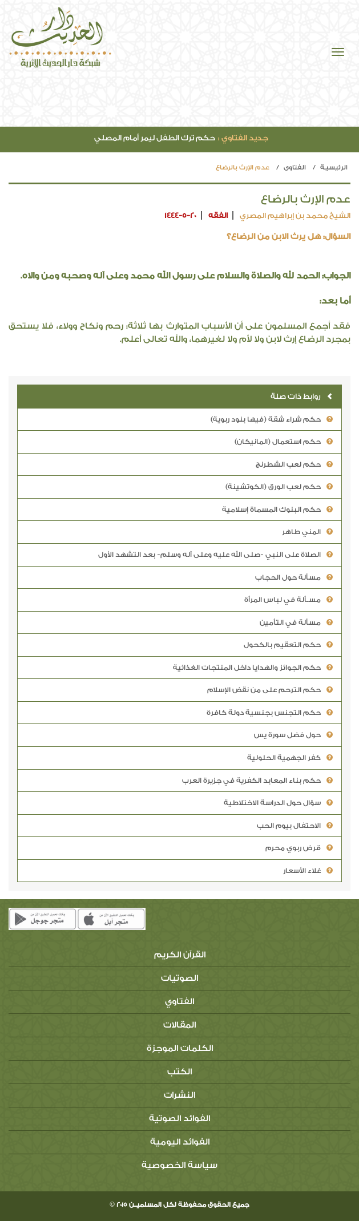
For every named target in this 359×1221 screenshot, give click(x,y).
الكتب (179, 1072)
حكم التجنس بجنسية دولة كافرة (270, 713)
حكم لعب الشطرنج (294, 464)
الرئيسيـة (334, 167)
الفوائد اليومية (179, 1142)
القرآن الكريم (179, 955)
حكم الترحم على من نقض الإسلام (270, 690)
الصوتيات (179, 978)
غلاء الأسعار (308, 871)
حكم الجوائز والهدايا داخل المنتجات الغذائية (253, 668)
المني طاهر (307, 532)
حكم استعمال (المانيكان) (284, 442)
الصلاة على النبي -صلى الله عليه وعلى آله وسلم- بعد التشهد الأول (215, 555)
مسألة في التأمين (296, 622)
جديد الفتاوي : (243, 138)
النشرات (179, 1095)
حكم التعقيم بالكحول (288, 645)
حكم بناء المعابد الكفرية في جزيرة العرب (257, 781)
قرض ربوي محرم (299, 848)
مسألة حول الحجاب (294, 577)
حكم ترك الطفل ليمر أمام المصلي (181, 138)
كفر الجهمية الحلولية (290, 758)
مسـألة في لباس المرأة (288, 600)
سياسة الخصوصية (179, 1165)
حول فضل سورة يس (293, 735)
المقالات (179, 1025)
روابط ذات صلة (302, 396)
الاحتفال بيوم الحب (295, 826)
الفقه (218, 215)
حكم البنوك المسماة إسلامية (277, 510)
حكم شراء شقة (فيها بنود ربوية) (272, 419)
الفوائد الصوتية (179, 1118)
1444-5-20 (180, 215)
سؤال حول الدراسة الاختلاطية (278, 803)
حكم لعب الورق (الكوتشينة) (279, 487)
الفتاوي (295, 167)
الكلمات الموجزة (180, 1048)
